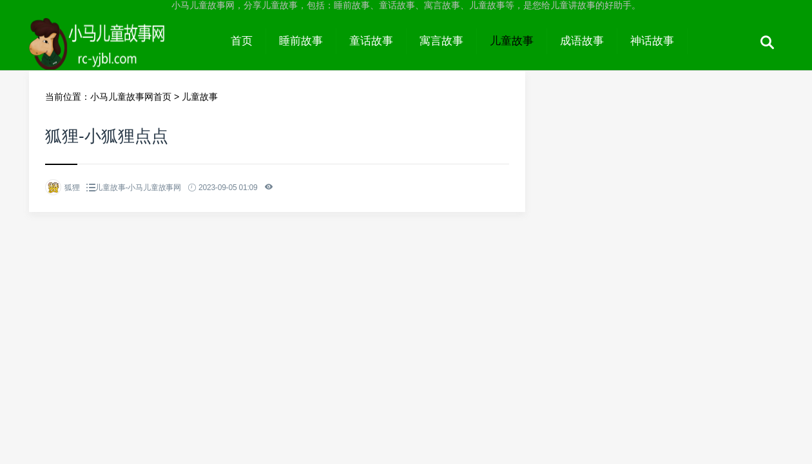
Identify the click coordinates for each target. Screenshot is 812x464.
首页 (242, 41)
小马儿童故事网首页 (130, 97)
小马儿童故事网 (123, 53)
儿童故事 (512, 41)
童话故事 (371, 41)
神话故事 (652, 41)
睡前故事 (301, 41)
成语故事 (582, 41)
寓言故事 (441, 41)
